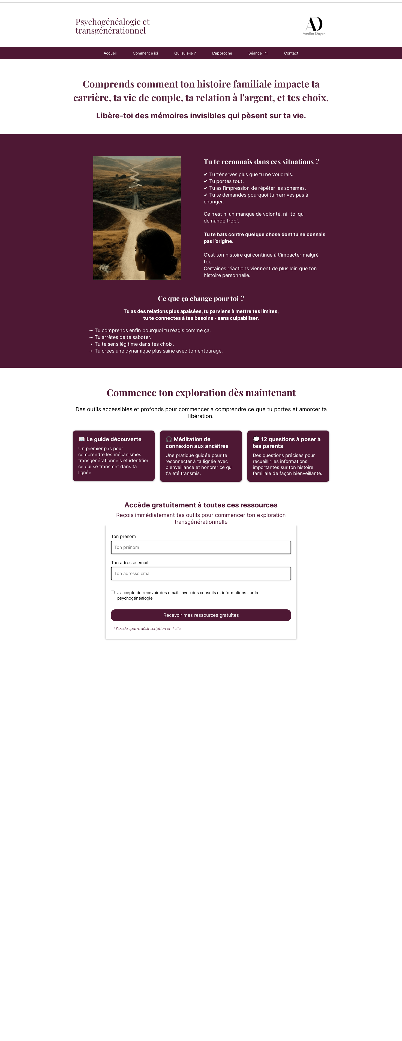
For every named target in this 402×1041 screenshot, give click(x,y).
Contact (291, 53)
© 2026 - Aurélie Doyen (371, 1023)
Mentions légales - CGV (327, 1023)
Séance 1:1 (258, 53)
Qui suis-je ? (185, 53)
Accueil (110, 53)
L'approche (222, 53)
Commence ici (145, 53)
